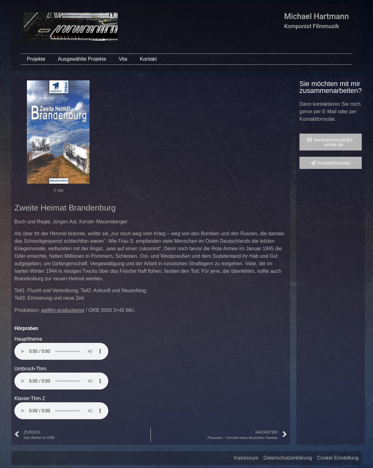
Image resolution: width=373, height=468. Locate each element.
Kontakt (148, 59)
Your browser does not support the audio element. (61, 351)
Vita (123, 59)
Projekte (36, 59)
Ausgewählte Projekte (82, 59)
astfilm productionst (62, 310)
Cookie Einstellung (338, 457)
